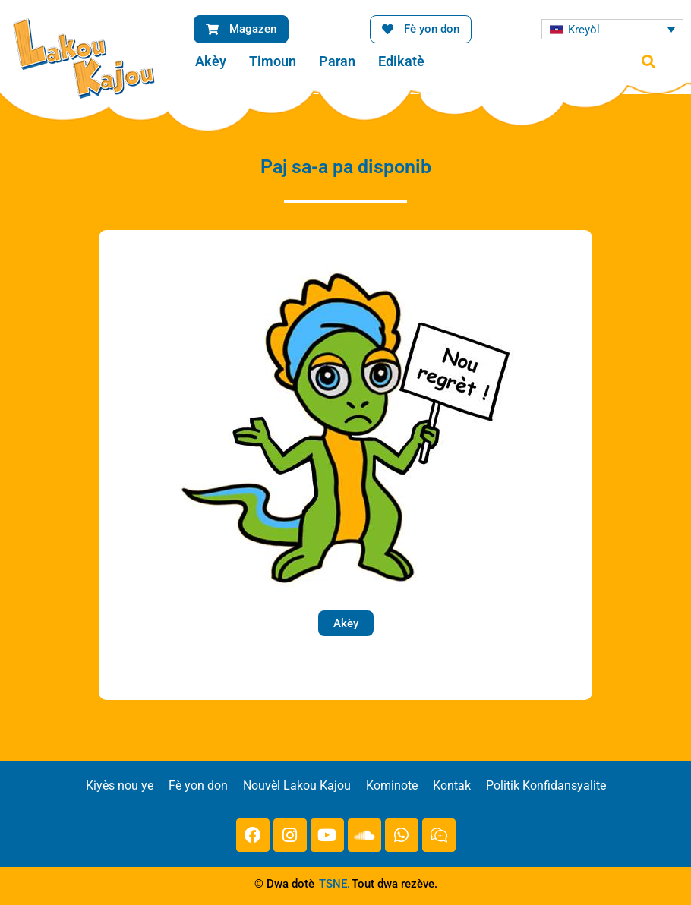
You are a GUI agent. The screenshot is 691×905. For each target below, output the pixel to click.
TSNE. (334, 884)
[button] (648, 61)
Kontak (452, 785)
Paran (337, 61)
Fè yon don (198, 785)
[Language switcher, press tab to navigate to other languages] (612, 29)
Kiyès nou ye (119, 785)
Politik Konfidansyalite (546, 785)
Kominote (392, 785)
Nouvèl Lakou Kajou (297, 785)
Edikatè (401, 61)
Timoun (272, 61)
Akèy (210, 61)
